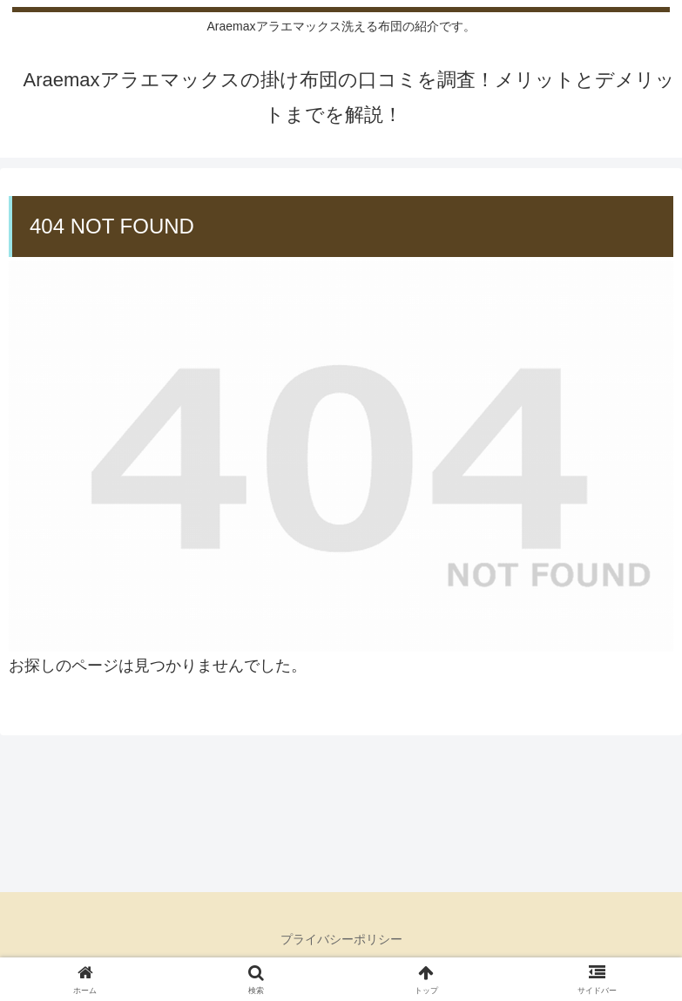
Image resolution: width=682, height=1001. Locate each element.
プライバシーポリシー (341, 939)
